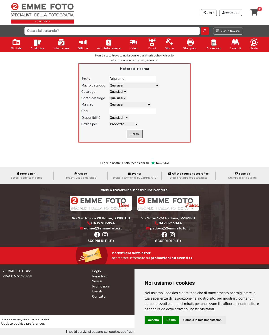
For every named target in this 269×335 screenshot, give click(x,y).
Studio (169, 44)
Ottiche (83, 44)
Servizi (97, 281)
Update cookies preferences (23, 324)
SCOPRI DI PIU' (100, 241)
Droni (152, 44)
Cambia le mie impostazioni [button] (202, 320)
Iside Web (44, 319)
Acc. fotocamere (109, 44)
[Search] (112, 31)
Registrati (99, 276)
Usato (254, 44)
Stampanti (190, 44)
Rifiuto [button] (171, 320)
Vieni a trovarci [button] (228, 30)
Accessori (213, 44)
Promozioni (101, 286)
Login (96, 271)
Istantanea (61, 44)
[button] (205, 31)
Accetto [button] (153, 320)
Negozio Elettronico (27, 319)
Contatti (99, 296)
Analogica (37, 44)
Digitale (16, 44)
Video (134, 44)
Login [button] (209, 12)
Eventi (97, 291)
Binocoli (235, 44)
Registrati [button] (230, 12)
